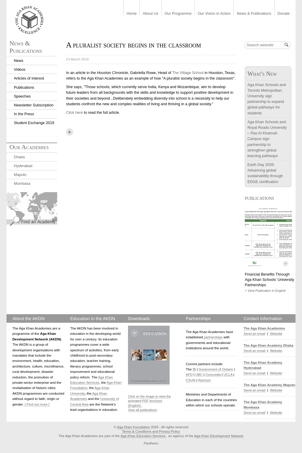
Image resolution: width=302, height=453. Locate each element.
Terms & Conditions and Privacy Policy (151, 431)
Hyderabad (23, 166)
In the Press (24, 114)
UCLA (228, 374)
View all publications (142, 410)
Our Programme (178, 14)
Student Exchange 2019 (34, 123)
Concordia (213, 374)
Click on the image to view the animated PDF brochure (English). (149, 401)
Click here (74, 112)
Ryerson (204, 380)
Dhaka (19, 157)
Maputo (20, 174)
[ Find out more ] (37, 404)
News (18, 60)
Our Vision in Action (214, 14)
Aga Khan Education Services (143, 436)
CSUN (191, 380)
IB (194, 369)
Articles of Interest (29, 78)
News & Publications (254, 14)
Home (132, 14)
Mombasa (22, 183)
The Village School (188, 72)
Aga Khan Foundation (133, 427)
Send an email (254, 333)
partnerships (213, 337)
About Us (150, 14)
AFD (189, 374)
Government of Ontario (215, 369)
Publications (24, 87)
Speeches (22, 96)
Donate (284, 14)
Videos (19, 69)
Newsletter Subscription (33, 105)
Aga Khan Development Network (218, 436)
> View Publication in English (265, 290)
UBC (198, 374)
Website (276, 333)
